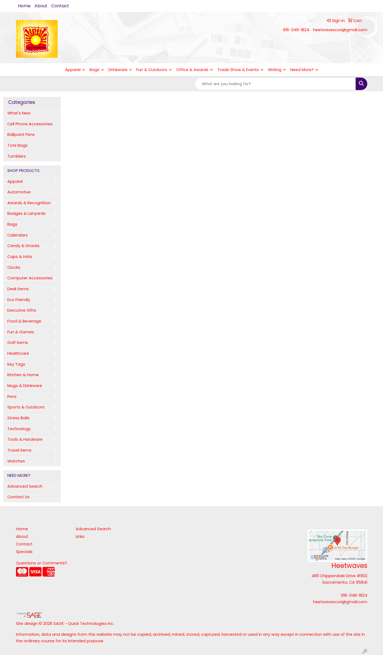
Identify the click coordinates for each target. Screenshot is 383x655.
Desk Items (18, 289)
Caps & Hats (19, 256)
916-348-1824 (296, 30)
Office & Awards (192, 69)
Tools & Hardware (25, 439)
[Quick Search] (275, 84)
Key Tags (16, 364)
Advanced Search (25, 486)
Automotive (19, 192)
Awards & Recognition (29, 203)
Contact (60, 6)
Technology (19, 429)
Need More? (302, 69)
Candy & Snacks (23, 245)
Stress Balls (18, 418)
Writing (274, 69)
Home (24, 6)
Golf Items (17, 342)
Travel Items (19, 450)
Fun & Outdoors (151, 69)
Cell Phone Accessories (30, 124)
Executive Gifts (21, 310)
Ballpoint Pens (21, 134)
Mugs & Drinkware (24, 385)
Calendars (17, 235)
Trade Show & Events (238, 69)
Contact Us (18, 497)
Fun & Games (20, 332)
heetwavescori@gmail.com (340, 30)
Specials (24, 551)
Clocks (13, 267)
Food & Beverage (24, 321)
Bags (94, 69)
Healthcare (18, 353)
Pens (12, 396)
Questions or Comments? (41, 563)
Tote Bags (17, 145)
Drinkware (117, 69)
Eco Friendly (18, 299)
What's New (18, 113)
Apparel (73, 69)
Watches (16, 461)
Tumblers (16, 156)
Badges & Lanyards (26, 213)
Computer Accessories (30, 278)
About (40, 6)
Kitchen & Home (23, 375)
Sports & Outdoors (25, 407)
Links (80, 536)
